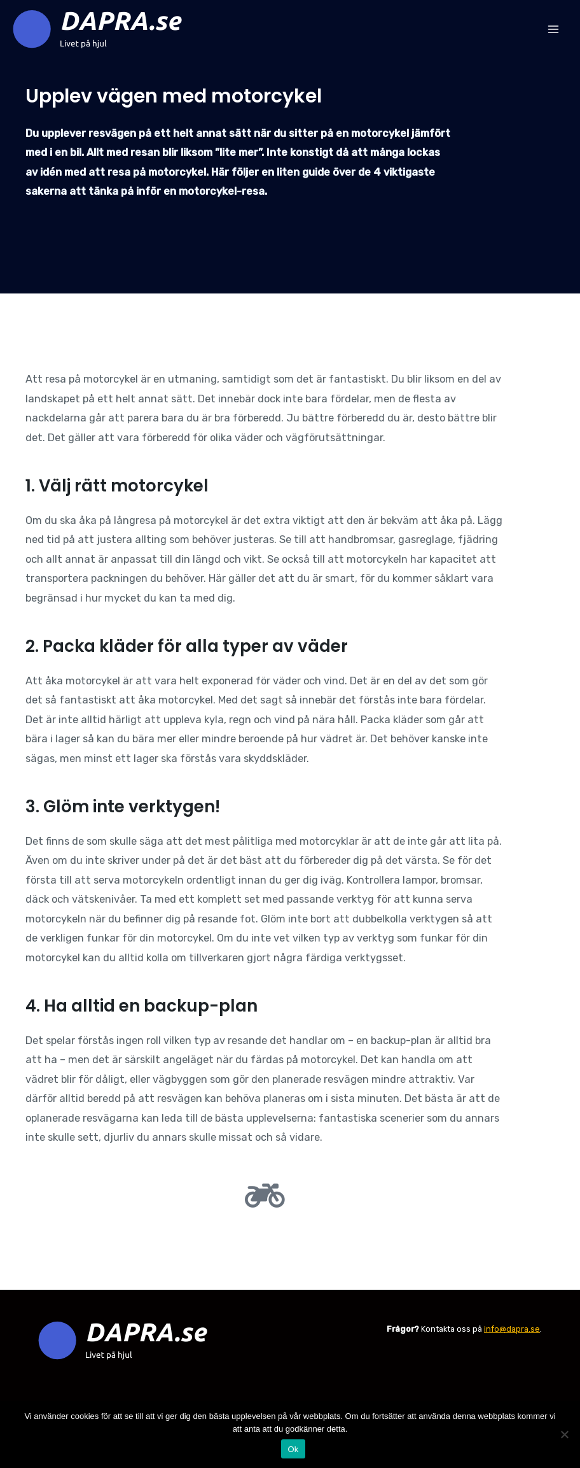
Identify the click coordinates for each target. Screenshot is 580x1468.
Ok (292, 1449)
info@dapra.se (512, 1329)
